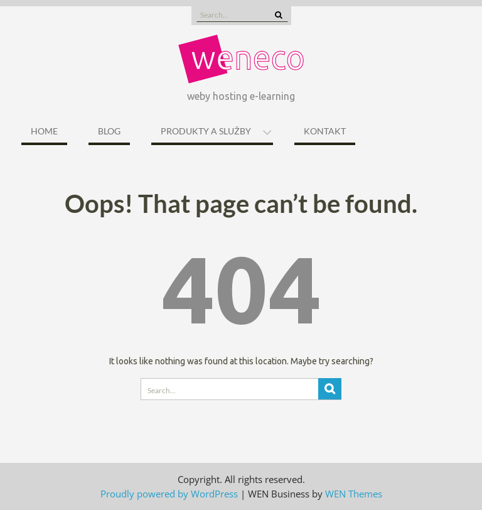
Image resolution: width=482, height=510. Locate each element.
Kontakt (325, 131)
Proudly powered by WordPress (169, 493)
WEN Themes (353, 493)
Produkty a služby (206, 131)
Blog (109, 131)
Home (44, 131)
